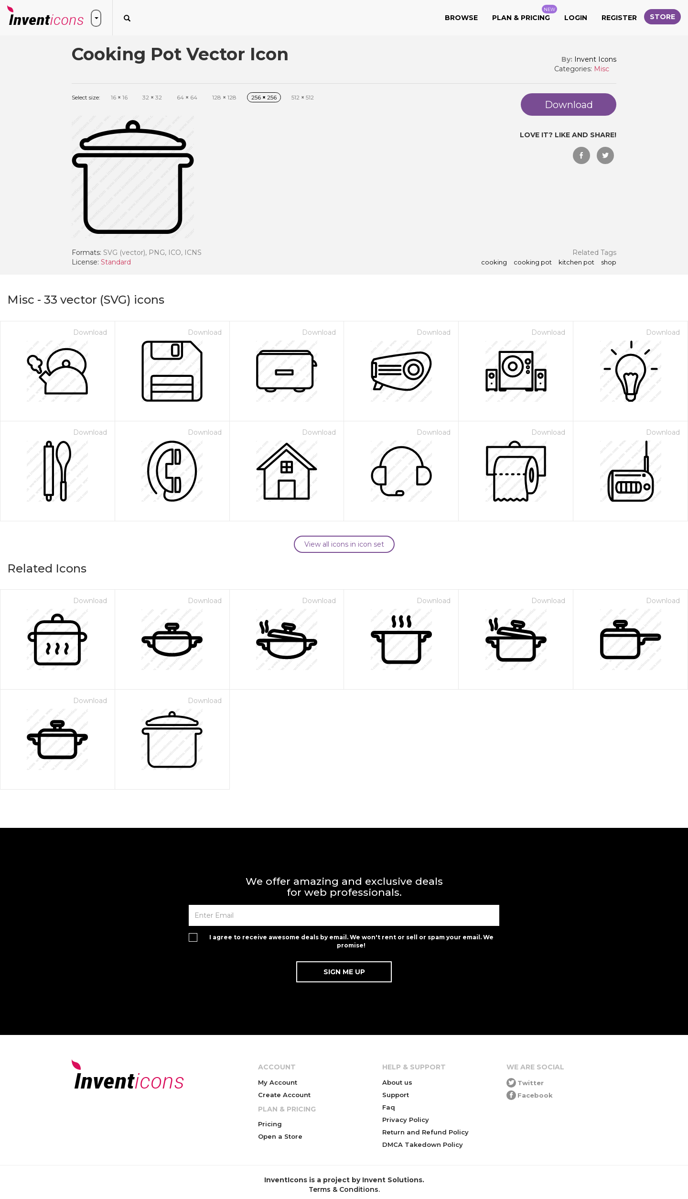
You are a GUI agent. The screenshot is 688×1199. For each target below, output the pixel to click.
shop (608, 262)
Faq (388, 1107)
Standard (116, 262)
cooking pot (533, 262)
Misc (601, 69)
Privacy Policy (405, 1119)
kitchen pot (576, 262)
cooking (494, 262)
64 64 (187, 97)
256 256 (264, 97)
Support (395, 1095)
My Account (277, 1082)
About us (397, 1082)
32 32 (152, 97)
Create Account (284, 1095)
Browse (461, 17)
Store (662, 16)
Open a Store (280, 1136)
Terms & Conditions (343, 1189)
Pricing (270, 1124)
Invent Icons (595, 59)
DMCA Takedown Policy (422, 1144)
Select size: (86, 97)
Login (575, 17)
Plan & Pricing (524, 13)
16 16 (119, 97)
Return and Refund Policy (425, 1132)
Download (90, 332)
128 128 (224, 97)
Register (619, 17)
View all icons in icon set (344, 544)
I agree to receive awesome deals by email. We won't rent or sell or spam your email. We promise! (351, 941)
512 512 (302, 97)
